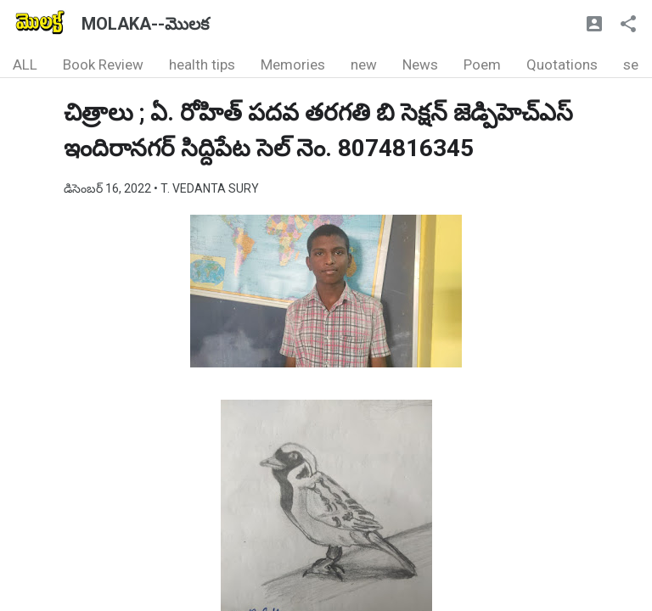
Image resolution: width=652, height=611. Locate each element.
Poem (482, 64)
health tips (202, 64)
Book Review (103, 64)
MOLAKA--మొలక (145, 24)
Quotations (562, 64)
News (420, 64)
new (364, 64)
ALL (25, 64)
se (630, 64)
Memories (293, 64)
